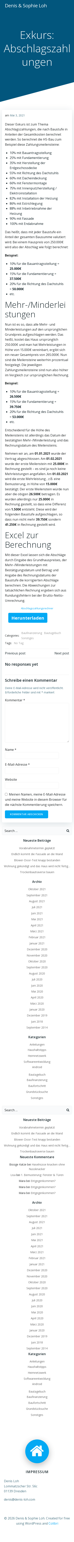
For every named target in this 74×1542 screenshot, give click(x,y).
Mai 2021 (37, 919)
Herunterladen (27, 618)
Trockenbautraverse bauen (37, 872)
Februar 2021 (37, 937)
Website (11, 779)
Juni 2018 (37, 1021)
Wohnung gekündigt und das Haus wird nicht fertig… (37, 866)
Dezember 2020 (37, 949)
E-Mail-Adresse (17, 764)
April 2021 (37, 925)
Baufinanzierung (31, 633)
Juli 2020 (37, 979)
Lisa (13, 1175)
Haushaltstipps (37, 1050)
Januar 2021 (37, 943)
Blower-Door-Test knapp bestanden (37, 860)
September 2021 (37, 895)
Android (37, 1067)
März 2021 (37, 931)
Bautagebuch (52, 633)
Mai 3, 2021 (17, 115)
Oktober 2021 (37, 889)
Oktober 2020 (37, 961)
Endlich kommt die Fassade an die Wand (37, 854)
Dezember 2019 (37, 1015)
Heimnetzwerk (37, 1056)
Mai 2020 (37, 991)
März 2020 (37, 1003)
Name (10, 749)
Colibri (53, 1523)
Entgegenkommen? (43, 1181)
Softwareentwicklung (37, 1062)
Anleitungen (37, 1044)
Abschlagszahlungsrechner (37, 608)
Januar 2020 (37, 1009)
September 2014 (37, 1027)
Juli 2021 (37, 907)
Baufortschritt (37, 1086)
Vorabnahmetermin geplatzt (37, 848)
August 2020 (37, 973)
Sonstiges (27, 638)
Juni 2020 (37, 985)
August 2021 (37, 901)
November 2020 (37, 955)
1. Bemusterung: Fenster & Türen (42, 1175)
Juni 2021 (37, 913)
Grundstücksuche (37, 1092)
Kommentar (15, 700)
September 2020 (37, 967)
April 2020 (37, 997)
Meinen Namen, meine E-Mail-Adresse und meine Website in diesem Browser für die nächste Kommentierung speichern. (36, 799)
